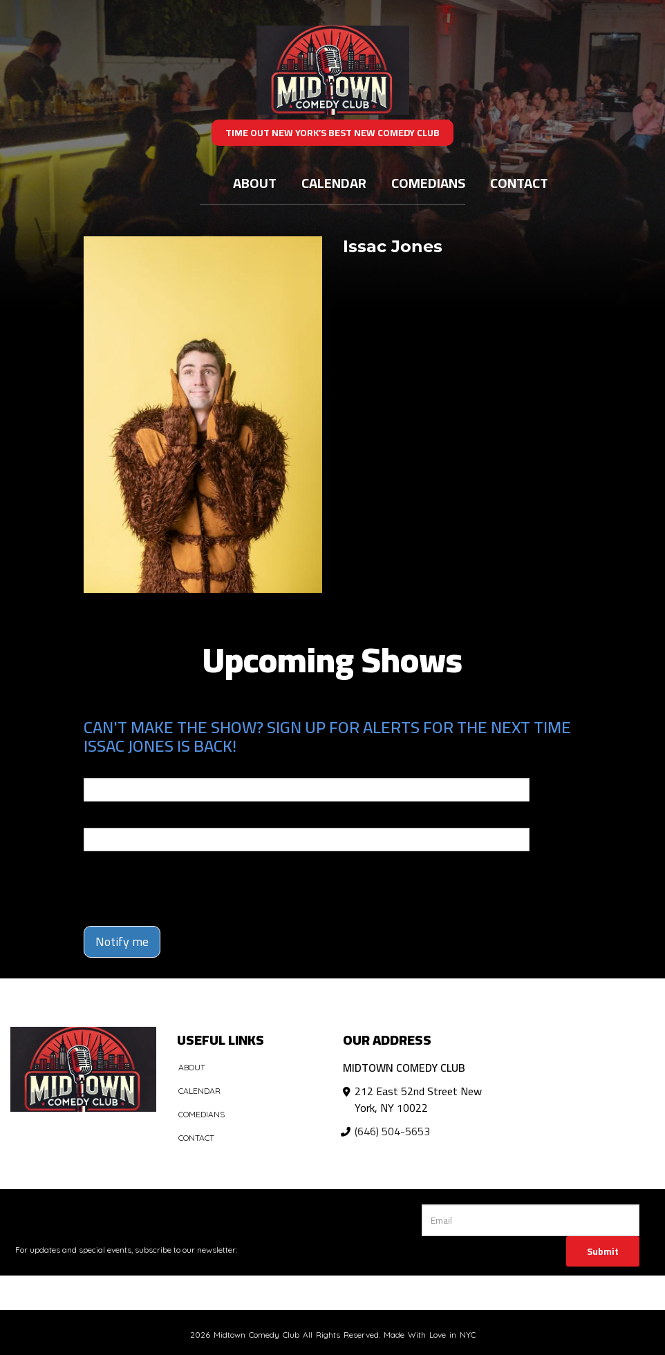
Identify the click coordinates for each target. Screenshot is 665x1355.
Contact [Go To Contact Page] (519, 183)
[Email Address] (530, 1220)
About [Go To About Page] (255, 183)
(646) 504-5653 (392, 1131)
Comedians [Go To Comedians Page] (428, 183)
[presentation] (164, 882)
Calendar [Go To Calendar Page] (333, 183)
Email (96, 768)
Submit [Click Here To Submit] (603, 1251)
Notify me (122, 941)
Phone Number (117, 818)
